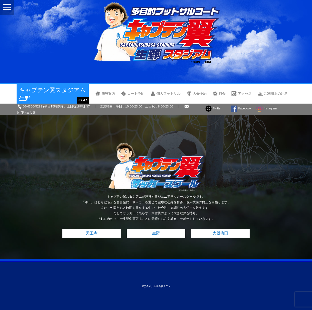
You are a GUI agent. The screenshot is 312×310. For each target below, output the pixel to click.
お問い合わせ (26, 112)
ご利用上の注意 (276, 94)
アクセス (245, 94)
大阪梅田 (220, 233)
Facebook (244, 108)
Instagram (270, 108)
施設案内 (108, 94)
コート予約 (135, 94)
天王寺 (92, 233)
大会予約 (199, 94)
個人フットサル (168, 94)
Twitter (217, 108)
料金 (222, 94)
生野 (156, 233)
